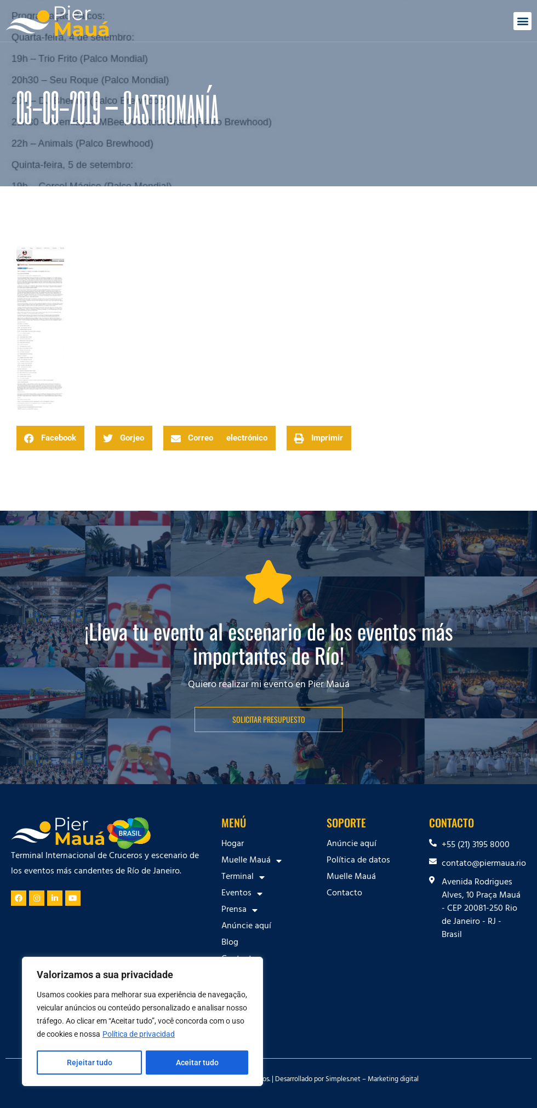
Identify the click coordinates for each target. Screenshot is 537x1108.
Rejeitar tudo (89, 1062)
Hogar (232, 844)
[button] (522, 21)
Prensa (239, 910)
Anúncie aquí (246, 926)
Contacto (239, 959)
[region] (142, 1022)
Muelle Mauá (251, 860)
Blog (229, 943)
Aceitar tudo (197, 1062)
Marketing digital (393, 1080)
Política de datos (358, 860)
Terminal (243, 877)
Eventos (241, 893)
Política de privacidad (138, 1035)
